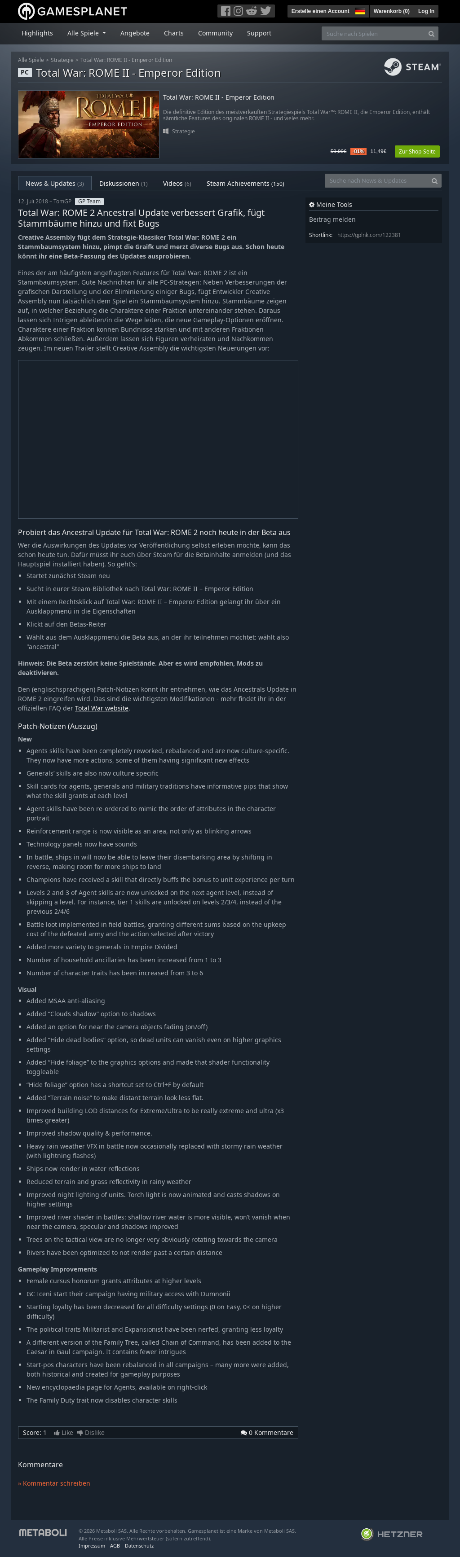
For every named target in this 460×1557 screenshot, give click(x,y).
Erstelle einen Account (320, 11)
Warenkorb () (392, 11)
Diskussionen (123, 183)
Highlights (37, 33)
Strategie (62, 60)
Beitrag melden (332, 219)
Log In (426, 11)
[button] (359, 9)
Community (215, 33)
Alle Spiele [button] (84, 33)
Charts (174, 33)
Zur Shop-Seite (417, 151)
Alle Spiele (31, 60)
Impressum (92, 1545)
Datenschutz (139, 1545)
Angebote (135, 33)
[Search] (431, 33)
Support (259, 33)
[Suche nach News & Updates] (376, 181)
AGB (115, 1545)
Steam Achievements (245, 183)
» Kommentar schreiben (54, 1483)
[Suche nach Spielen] (373, 33)
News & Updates (55, 183)
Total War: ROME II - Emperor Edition (126, 60)
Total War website (101, 708)
